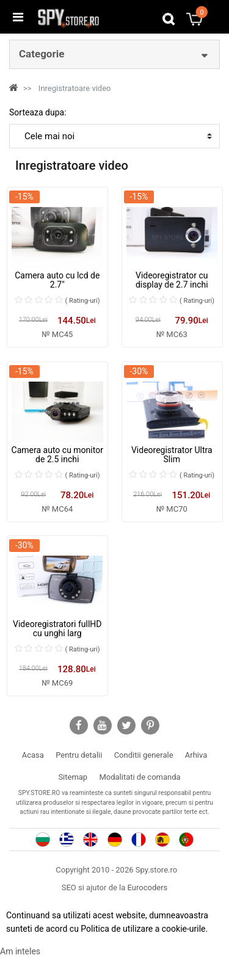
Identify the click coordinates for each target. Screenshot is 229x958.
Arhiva (196, 755)
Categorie (41, 54)
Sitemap (72, 777)
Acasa (33, 755)
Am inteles (20, 951)
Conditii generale (143, 755)
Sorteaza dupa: (38, 112)
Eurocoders (148, 887)
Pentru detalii (79, 755)
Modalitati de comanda (139, 777)
